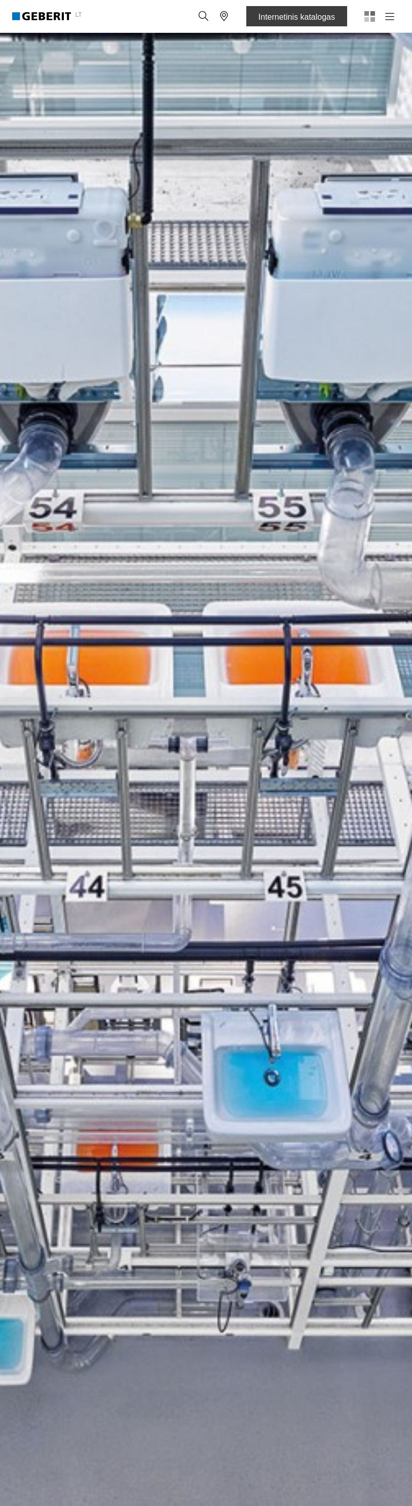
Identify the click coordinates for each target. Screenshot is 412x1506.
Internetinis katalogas (296, 17)
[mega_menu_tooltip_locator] (224, 16)
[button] (204, 16)
